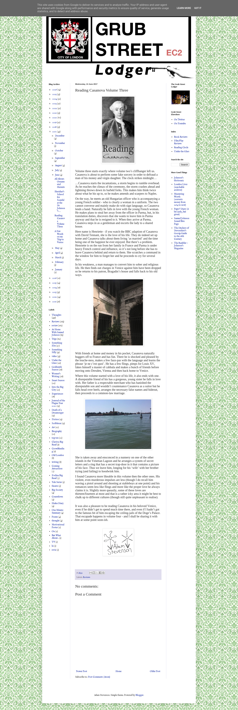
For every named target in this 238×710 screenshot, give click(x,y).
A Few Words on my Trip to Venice (59, 237)
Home (118, 671)
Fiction (55, 419)
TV (53, 542)
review (55, 325)
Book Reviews (180, 136)
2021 (54, 113)
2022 (55, 108)
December (59, 135)
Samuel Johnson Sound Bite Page (181, 221)
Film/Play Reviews (178, 142)
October (59, 150)
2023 (54, 103)
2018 (54, 127)
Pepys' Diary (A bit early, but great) (181, 211)
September (60, 158)
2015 (54, 282)
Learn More (184, 8)
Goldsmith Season (57, 368)
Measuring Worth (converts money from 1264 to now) (180, 199)
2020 (55, 117)
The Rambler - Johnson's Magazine (181, 246)
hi (53, 545)
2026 (54, 89)
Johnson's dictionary (179, 179)
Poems (55, 516)
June (57, 174)
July (57, 170)
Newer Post (81, 671)
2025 (54, 94)
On (53, 531)
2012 (54, 297)
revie (54, 549)
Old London (58, 455)
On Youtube (180, 123)
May (57, 248)
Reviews (86, 577)
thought (56, 520)
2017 (54, 131)
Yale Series (57, 482)
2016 (54, 278)
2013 (54, 292)
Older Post (155, 671)
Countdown (57, 496)
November (60, 143)
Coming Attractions (57, 467)
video (54, 356)
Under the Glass (56, 362)
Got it (197, 8)
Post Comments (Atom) (99, 676)
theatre (55, 486)
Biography (57, 431)
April (57, 252)
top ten (55, 437)
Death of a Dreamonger (58, 411)
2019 (54, 122)
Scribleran (56, 423)
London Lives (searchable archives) (180, 187)
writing (55, 462)
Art (53, 427)
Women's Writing (56, 375)
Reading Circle (181, 147)
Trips (54, 338)
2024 (55, 98)
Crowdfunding (58, 450)
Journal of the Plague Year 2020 (58, 403)
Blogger (139, 695)
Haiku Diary (58, 503)
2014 (54, 287)
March (58, 257)
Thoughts (56, 315)
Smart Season (58, 380)
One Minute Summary (57, 511)
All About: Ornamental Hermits (60, 183)
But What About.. (56, 537)
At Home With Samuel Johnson (58, 332)
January (58, 269)
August (58, 165)
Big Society (57, 489)
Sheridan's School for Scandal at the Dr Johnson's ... (60, 201)
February (59, 262)
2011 (54, 301)
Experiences (57, 393)
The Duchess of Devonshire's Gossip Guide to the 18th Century (181, 233)
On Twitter (179, 119)
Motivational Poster (58, 526)
